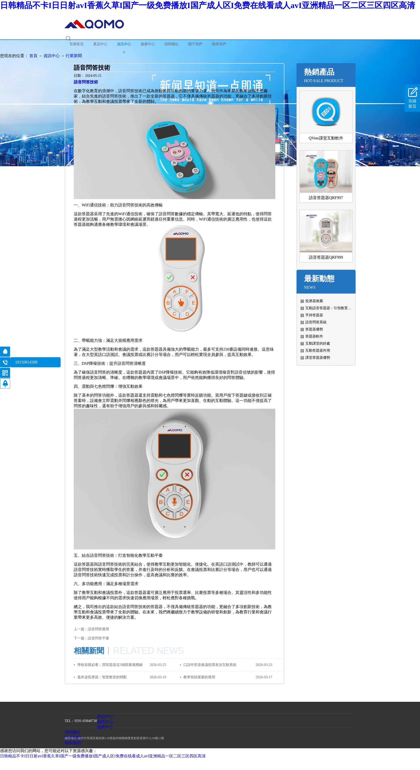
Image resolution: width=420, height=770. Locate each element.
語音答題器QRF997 (326, 198)
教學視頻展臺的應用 (199, 677)
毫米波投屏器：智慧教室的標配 (102, 677)
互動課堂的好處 (317, 343)
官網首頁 (76, 44)
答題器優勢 (314, 329)
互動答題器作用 (317, 350)
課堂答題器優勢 (317, 357)
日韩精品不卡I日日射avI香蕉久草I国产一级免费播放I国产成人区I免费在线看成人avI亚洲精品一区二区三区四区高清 (207, 5)
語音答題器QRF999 (326, 257)
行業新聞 (74, 56)
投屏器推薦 (314, 301)
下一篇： (91, 638)
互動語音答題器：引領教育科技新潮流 (335, 308)
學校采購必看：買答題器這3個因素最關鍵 (110, 665)
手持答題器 (314, 315)
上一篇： (91, 629)
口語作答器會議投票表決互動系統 (209, 665)
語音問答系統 (316, 322)
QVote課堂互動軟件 (326, 138)
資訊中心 (51, 56)
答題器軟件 (314, 336)
